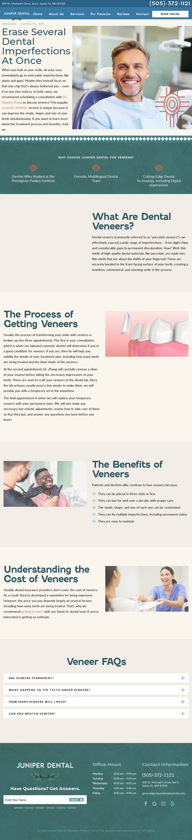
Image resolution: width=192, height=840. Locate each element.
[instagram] (163, 803)
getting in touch (32, 611)
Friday (96, 793)
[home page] (17, 14)
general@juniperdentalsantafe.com (163, 793)
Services (77, 14)
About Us (56, 14)
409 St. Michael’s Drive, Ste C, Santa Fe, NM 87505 (33, 3)
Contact (142, 14)
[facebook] (145, 803)
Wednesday (100, 783)
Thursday (98, 788)
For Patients (100, 14)
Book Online (170, 14)
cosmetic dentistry (15, 107)
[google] (154, 803)
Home (37, 14)
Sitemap (73, 830)
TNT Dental (147, 830)
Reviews (123, 14)
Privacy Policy (89, 830)
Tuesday (98, 778)
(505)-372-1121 (170, 3)
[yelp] (172, 803)
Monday (98, 773)
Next (74, 799)
